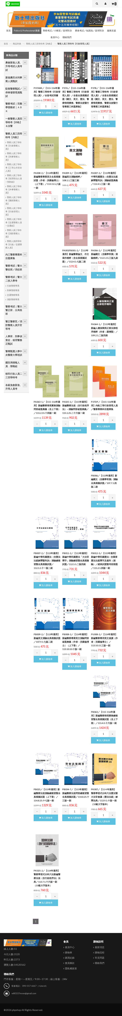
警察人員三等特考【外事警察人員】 (13, 189)
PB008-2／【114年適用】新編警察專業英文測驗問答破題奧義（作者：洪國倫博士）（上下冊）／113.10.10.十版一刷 (75, 641)
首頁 (8, 30)
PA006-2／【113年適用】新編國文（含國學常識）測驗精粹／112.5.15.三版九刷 (104, 254)
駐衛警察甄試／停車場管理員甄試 (13, 92)
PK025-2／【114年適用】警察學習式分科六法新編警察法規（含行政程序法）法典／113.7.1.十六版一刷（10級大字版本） (47, 878)
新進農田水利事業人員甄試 (13, 79)
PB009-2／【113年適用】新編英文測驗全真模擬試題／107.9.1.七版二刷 (47, 638)
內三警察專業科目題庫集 (13, 256)
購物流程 (99, 952)
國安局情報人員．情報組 (12, 364)
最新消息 (99, 947)
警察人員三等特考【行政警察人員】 (13, 145)
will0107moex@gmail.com (24, 993)
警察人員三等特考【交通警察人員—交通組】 (13, 222)
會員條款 (70, 963)
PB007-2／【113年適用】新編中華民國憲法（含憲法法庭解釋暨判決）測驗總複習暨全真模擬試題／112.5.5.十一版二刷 (47, 560)
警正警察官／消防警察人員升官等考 (13, 325)
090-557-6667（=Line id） (35, 986)
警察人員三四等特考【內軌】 (39, 43)
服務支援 (111, 30)
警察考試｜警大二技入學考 (13, 279)
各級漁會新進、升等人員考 (13, 387)
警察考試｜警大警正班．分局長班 (13, 310)
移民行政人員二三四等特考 (13, 375)
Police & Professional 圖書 (27, 30)
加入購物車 (46, 112)
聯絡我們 (67, 37)
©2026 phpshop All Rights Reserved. (23, 1010)
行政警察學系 (13, 285)
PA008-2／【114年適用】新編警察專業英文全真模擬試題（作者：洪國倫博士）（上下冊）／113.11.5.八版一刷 (47, 180)
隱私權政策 (71, 968)
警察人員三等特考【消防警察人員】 (13, 233)
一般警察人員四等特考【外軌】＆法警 (13, 122)
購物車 (68, 952)
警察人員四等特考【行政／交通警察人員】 (13, 244)
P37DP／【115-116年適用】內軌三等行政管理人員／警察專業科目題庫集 (104, 405)
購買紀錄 (70, 957)
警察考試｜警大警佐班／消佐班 (13, 267)
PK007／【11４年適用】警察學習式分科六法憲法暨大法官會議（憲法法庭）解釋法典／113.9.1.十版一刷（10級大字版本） (104, 797)
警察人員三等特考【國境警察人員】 (13, 200)
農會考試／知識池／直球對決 (89, 30)
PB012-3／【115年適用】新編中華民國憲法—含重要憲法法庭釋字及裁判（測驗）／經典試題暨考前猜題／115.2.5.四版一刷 (104, 560)
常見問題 (99, 957)
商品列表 (17, 43)
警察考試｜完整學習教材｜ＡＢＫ (13, 107)
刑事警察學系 (13, 290)
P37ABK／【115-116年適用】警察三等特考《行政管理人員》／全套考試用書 (47, 92)
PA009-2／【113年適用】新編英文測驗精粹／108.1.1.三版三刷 (75, 177)
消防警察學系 (13, 299)
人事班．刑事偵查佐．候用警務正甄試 (13, 340)
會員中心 (55, 37)
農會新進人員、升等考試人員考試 (13, 66)
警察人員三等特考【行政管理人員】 (73, 43)
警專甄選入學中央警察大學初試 (13, 353)
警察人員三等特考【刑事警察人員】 (13, 156)
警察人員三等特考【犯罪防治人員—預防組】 (13, 178)
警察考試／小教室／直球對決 (57, 30)
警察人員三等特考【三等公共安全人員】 (13, 167)
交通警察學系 (13, 295)
